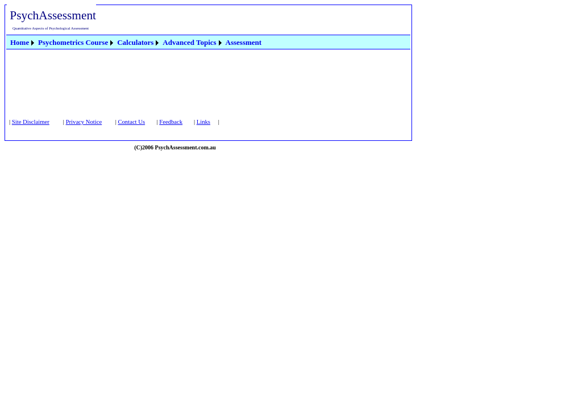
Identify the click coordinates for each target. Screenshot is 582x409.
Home (19, 42)
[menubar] (135, 42)
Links (203, 122)
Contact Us (131, 122)
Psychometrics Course (73, 42)
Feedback (170, 122)
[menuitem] (23, 42)
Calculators (135, 42)
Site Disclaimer (30, 122)
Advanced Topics (189, 42)
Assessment (244, 42)
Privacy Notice (84, 122)
